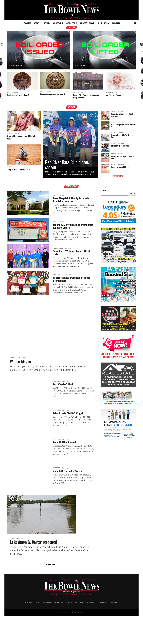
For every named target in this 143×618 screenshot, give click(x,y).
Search (103, 191)
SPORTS (36, 23)
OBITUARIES (46, 23)
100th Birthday (103, 23)
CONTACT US (116, 23)
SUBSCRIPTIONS (71, 23)
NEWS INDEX (27, 23)
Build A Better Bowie (87, 23)
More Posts (50, 566)
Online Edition (58, 23)
